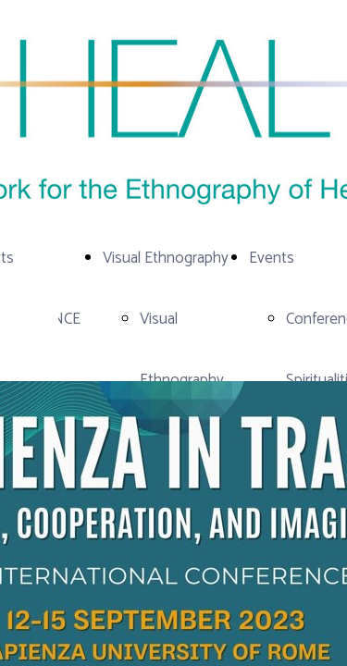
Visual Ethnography (166, 258)
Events (271, 258)
